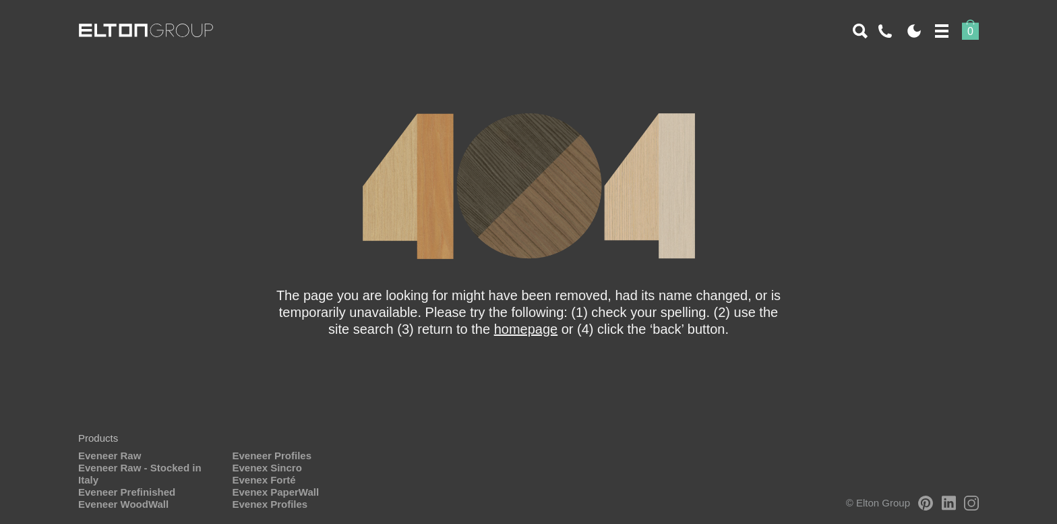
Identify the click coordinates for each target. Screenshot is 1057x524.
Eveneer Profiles (271, 455)
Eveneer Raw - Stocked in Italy (140, 474)
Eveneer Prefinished (126, 492)
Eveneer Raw (109, 455)
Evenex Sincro (266, 467)
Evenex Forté (263, 480)
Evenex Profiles (269, 504)
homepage (526, 329)
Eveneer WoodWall (123, 504)
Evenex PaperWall (275, 492)
